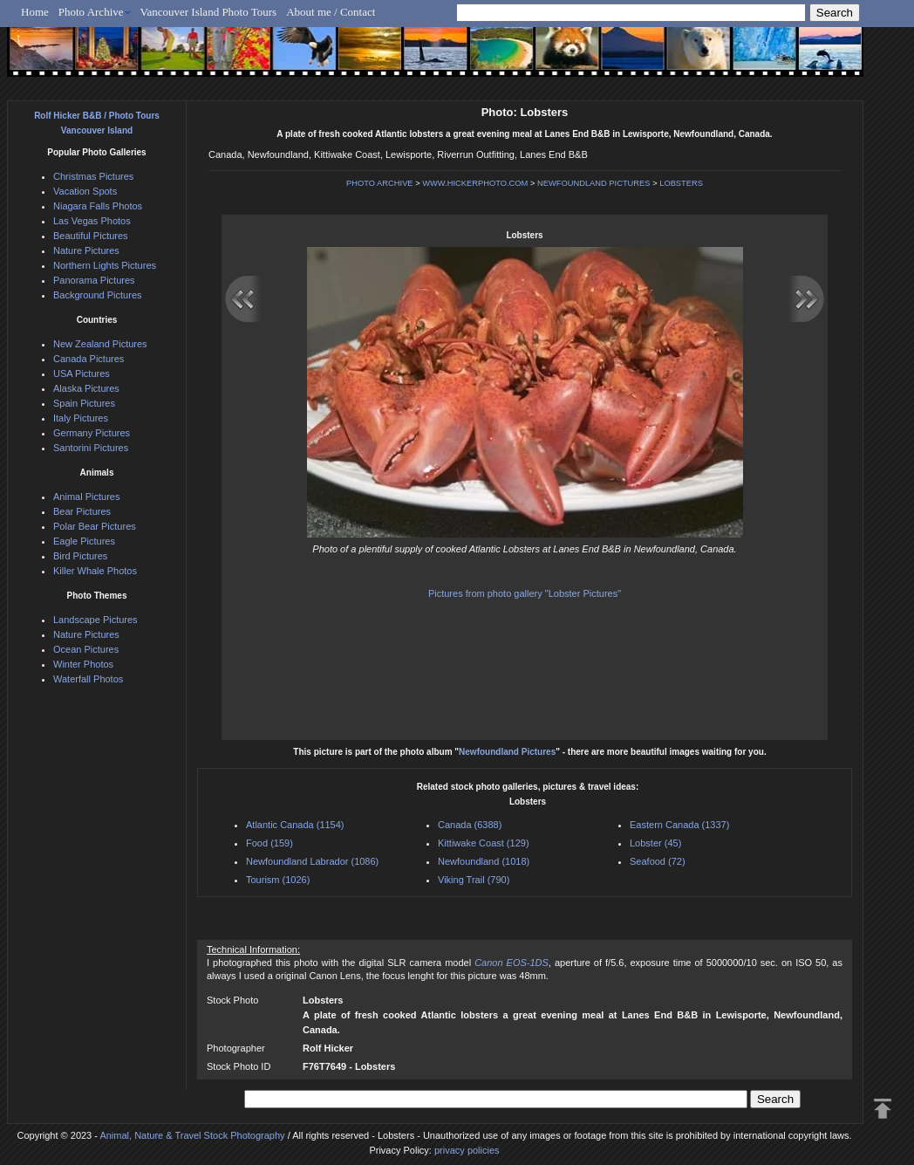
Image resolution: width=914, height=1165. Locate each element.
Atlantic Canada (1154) (295, 824)
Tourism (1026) (278, 879)
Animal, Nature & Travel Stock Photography (191, 1135)
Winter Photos (83, 664)
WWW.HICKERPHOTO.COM (475, 183)
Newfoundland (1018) (483, 861)
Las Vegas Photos (92, 221)
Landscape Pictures (95, 619)
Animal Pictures (86, 496)
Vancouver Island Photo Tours (208, 11)
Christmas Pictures (93, 176)
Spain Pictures (84, 403)
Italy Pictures (80, 418)
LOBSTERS (681, 183)
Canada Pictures (88, 358)
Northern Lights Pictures (104, 265)
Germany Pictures (91, 433)
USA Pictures (81, 373)
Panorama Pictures (94, 280)
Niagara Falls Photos (97, 206)
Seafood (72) (658, 861)
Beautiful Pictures (90, 235)
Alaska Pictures (86, 388)
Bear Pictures (82, 511)
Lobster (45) (655, 843)
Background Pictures (97, 295)
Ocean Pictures (86, 649)
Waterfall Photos (88, 679)
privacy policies (467, 1150)
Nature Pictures (86, 250)
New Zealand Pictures (100, 344)
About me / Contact (330, 11)
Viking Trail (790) (473, 879)
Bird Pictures (80, 556)
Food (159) (269, 843)
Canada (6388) (469, 824)
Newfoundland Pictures (507, 752)
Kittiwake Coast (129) (483, 843)
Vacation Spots (85, 191)
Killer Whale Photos (95, 570)
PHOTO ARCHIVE (379, 183)
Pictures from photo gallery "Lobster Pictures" (524, 593)
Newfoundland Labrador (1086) (312, 861)
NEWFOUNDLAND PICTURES (594, 183)
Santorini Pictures (90, 447)
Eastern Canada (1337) (679, 824)
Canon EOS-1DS (511, 962)
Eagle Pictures (84, 541)
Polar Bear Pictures (94, 526)
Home (35, 11)
